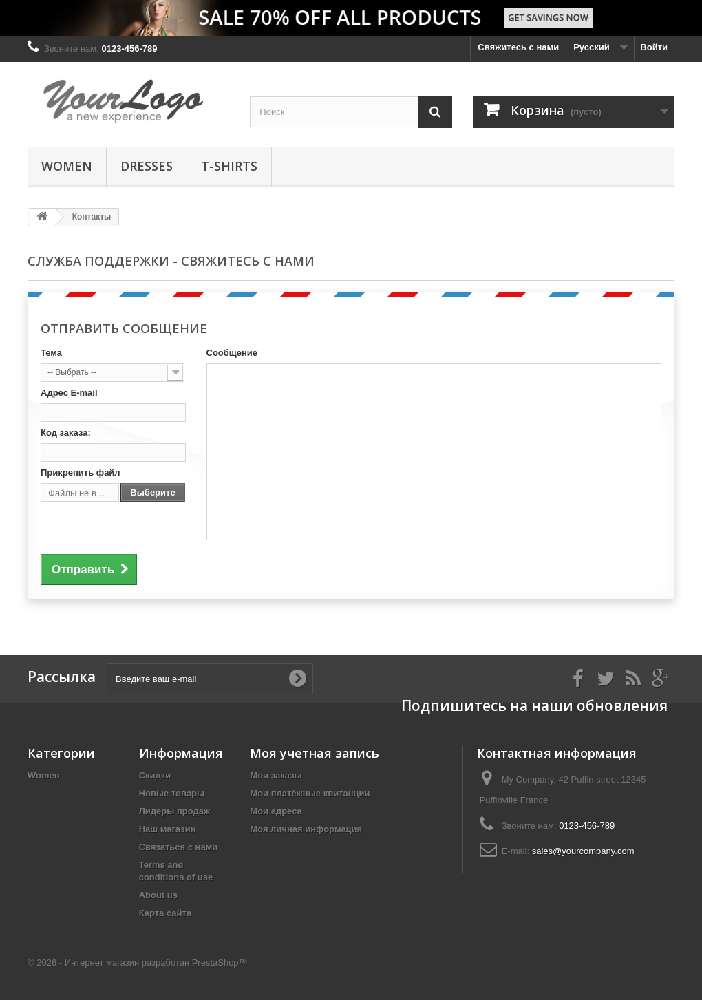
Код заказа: (66, 432)
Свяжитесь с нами (518, 47)
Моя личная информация (306, 829)
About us (158, 895)
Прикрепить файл (80, 472)
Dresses (146, 166)
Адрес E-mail (69, 392)
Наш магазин (167, 829)
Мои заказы (275, 775)
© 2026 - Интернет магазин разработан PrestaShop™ (138, 962)
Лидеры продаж (175, 811)
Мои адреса (275, 811)
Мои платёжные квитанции (310, 793)
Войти (654, 47)
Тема (51, 353)
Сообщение (232, 353)
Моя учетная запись (314, 753)
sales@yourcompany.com (583, 851)
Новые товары (172, 793)
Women (66, 166)
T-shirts (229, 166)
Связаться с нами (178, 847)
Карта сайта (165, 913)
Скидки (155, 775)
